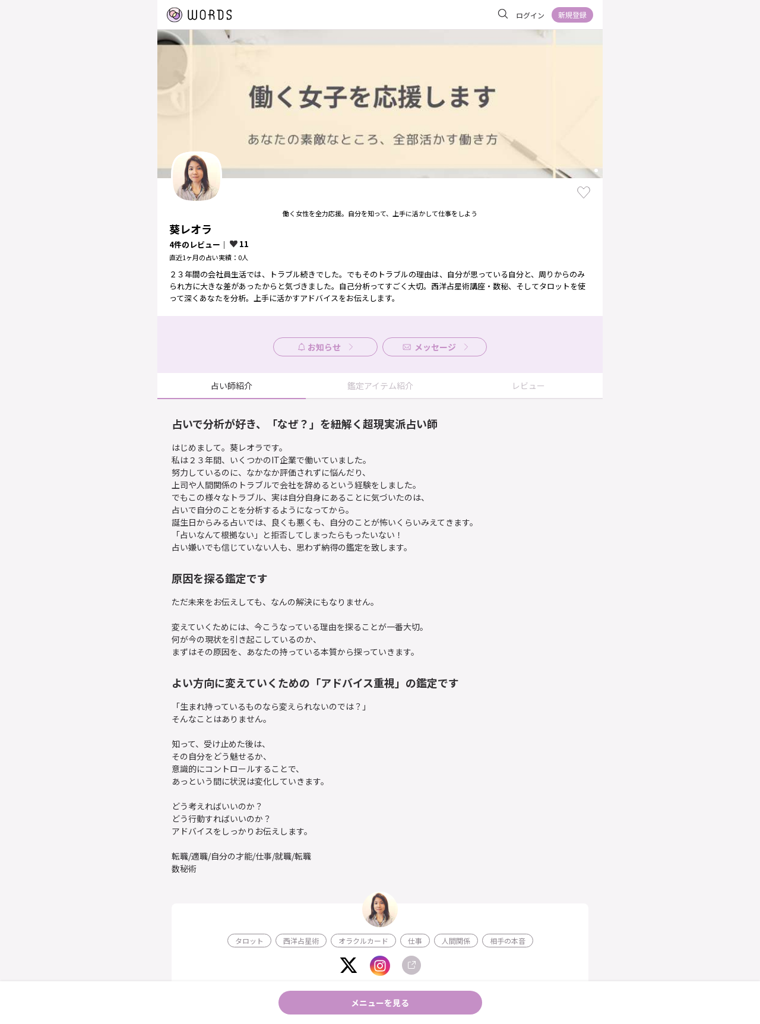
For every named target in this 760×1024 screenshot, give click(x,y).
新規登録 (572, 15)
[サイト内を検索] (503, 14)
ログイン (530, 15)
